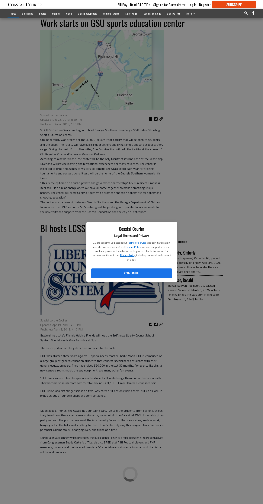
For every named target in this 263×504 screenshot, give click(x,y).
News (13, 13)
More (191, 13)
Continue (131, 273)
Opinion (56, 13)
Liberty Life (131, 13)
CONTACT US (173, 13)
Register (205, 4)
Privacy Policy (133, 247)
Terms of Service (137, 243)
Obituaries (27, 13)
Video (69, 13)
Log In (192, 4)
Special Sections (152, 13)
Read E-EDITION (140, 4)
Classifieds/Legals (87, 13)
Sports (42, 13)
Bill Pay (122, 4)
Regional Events (111, 13)
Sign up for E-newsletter (169, 4)
